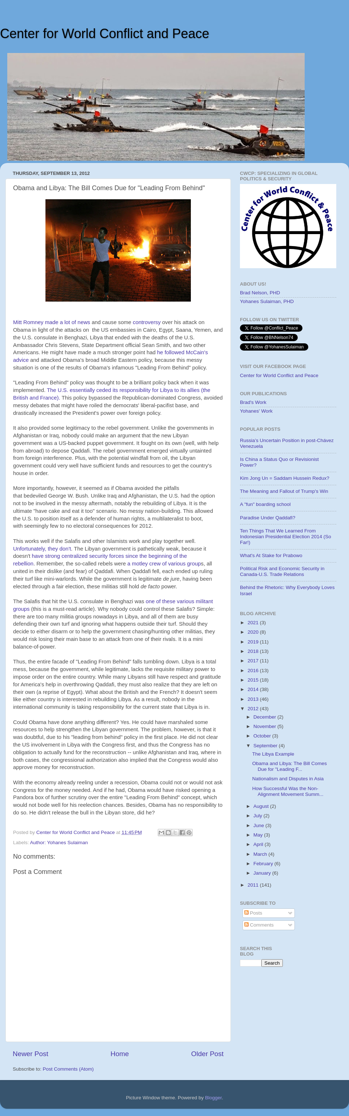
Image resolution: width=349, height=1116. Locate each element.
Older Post (207, 1054)
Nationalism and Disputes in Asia (288, 778)
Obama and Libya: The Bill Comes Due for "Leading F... (289, 766)
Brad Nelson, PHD (260, 292)
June (259, 825)
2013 (254, 699)
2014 (254, 689)
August (261, 806)
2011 (254, 885)
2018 (254, 651)
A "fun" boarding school (265, 504)
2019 (254, 642)
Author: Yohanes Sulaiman (59, 842)
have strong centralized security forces (77, 556)
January (262, 873)
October (262, 736)
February (263, 863)
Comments (259, 925)
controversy (147, 322)
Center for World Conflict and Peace (104, 33)
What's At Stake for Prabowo (271, 555)
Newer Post (30, 1054)
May (258, 835)
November (265, 726)
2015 (254, 680)
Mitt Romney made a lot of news (51, 322)
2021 (254, 622)
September (266, 745)
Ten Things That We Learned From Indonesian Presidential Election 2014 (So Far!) (285, 536)
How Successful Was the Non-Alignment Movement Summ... (288, 791)
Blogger (213, 1097)
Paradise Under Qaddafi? (267, 517)
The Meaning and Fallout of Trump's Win (284, 491)
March (260, 854)
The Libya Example (273, 754)
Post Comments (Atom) (68, 1069)
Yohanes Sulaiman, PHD (267, 301)
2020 (254, 632)
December (265, 717)
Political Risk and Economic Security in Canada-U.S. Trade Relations (282, 571)
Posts (253, 913)
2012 (254, 708)
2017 (254, 660)
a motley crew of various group (164, 564)
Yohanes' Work (256, 411)
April (259, 844)
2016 (254, 670)
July (258, 815)
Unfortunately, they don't (42, 549)
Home (120, 1054)
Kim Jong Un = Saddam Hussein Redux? (284, 478)
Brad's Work (253, 402)
